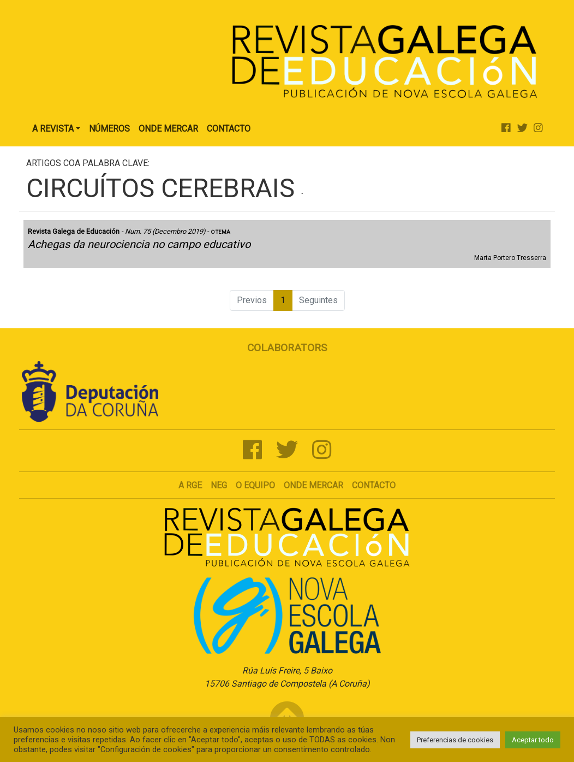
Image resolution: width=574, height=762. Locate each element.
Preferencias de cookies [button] (455, 740)
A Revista (53, 128)
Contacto (228, 128)
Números (109, 128)
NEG (219, 485)
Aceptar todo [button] (533, 740)
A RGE (190, 485)
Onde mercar (313, 485)
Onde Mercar (168, 128)
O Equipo (255, 485)
